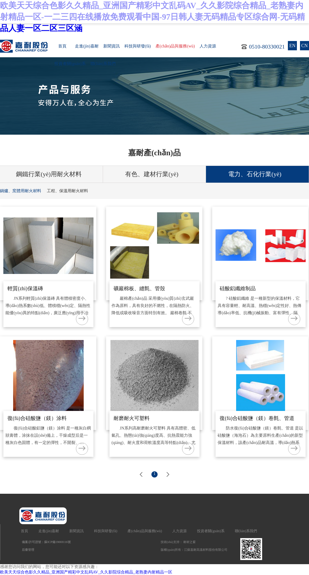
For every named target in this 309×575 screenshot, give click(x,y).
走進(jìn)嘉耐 (87, 46)
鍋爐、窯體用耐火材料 (20, 191)
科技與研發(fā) (137, 46)
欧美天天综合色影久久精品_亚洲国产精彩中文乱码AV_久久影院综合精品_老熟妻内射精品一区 (86, 572)
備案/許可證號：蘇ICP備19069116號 (46, 542)
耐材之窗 (189, 542)
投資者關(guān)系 (70, 63)
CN (304, 45)
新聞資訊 (111, 46)
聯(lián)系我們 (103, 63)
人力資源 (208, 46)
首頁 (62, 46)
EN (292, 45)
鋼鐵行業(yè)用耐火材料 (51, 174)
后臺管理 (28, 550)
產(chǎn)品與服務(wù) (175, 46)
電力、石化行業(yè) (257, 174)
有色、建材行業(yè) (154, 174)
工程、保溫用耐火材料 (67, 191)
